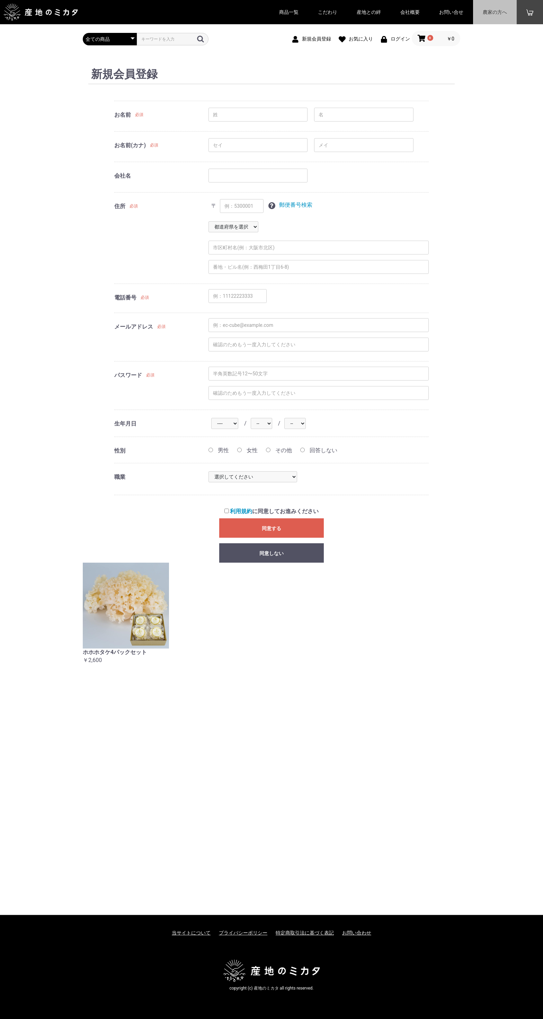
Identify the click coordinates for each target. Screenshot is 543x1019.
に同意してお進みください (271, 511)
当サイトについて (191, 933)
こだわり (327, 12)
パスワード (128, 375)
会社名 (122, 175)
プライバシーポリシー (243, 933)
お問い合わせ (356, 933)
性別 (119, 450)
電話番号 (125, 297)
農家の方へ (495, 12)
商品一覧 (289, 12)
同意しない (271, 553)
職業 (119, 477)
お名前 (122, 114)
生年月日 (125, 423)
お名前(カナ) (130, 145)
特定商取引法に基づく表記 (305, 933)
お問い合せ (451, 12)
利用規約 (241, 511)
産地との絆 (369, 12)
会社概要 (410, 12)
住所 (119, 206)
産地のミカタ (40, 12)
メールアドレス (133, 326)
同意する (271, 528)
